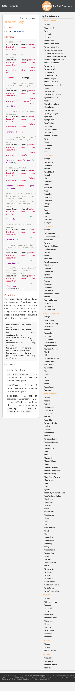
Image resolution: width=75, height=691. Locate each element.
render (48, 281)
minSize (48, 194)
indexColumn (50, 361)
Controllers (48, 226)
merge (47, 547)
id (46, 355)
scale (47, 207)
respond (48, 287)
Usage (47, 24)
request (48, 284)
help (47, 101)
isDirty (48, 518)
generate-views (51, 97)
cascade (48, 333)
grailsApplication (52, 262)
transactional (50, 650)
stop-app (48, 145)
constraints (50, 413)
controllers (49, 608)
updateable (50, 387)
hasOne (48, 505)
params (48, 274)
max (47, 184)
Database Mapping (51, 313)
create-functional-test (54, 53)
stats (47, 142)
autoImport (50, 320)
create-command (52, 43)
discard (48, 429)
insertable (49, 364)
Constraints (48, 155)
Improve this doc (27, 18)
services (48, 633)
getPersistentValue (53, 496)
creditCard (49, 172)
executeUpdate (51, 442)
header (48, 268)
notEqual (49, 197)
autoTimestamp (51, 323)
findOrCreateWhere (53, 470)
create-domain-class (53, 50)
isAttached (49, 515)
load (47, 531)
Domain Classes (50, 393)
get (46, 486)
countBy (48, 420)
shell (47, 139)
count (47, 417)
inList (47, 178)
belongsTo (49, 407)
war (46, 151)
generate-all (50, 91)
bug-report (49, 28)
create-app (49, 40)
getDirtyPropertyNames (55, 493)
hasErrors (49, 265)
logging (48, 627)
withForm (49, 306)
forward (48, 259)
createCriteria (51, 423)
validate (48, 572)
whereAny (49, 578)
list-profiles (50, 110)
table (47, 380)
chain (47, 243)
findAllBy (49, 458)
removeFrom (50, 562)
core (47, 611)
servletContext (51, 300)
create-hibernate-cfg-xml (55, 56)
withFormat (50, 309)
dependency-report (53, 85)
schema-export (51, 135)
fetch (47, 352)
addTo (47, 401)
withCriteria (50, 581)
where (47, 575)
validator (49, 219)
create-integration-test (54, 59)
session (48, 303)
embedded (49, 432)
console (48, 37)
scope (47, 297)
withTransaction (52, 591)
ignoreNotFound (52, 358)
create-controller (52, 47)
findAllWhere (50, 461)
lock (47, 534)
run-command (51, 129)
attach (48, 404)
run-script (49, 132)
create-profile (51, 69)
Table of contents (10, 6)
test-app (48, 148)
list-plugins (49, 107)
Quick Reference (50, 16)
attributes (49, 162)
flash (47, 255)
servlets (48, 637)
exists (47, 445)
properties (49, 553)
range (47, 203)
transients (49, 569)
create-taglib (50, 78)
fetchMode (49, 448)
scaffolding (49, 630)
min (46, 191)
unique (48, 213)
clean (47, 31)
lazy (46, 371)
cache (47, 330)
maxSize (48, 188)
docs (47, 88)
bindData (49, 240)
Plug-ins (46, 594)
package (48, 117)
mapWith (49, 537)
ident (47, 509)
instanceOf (49, 512)
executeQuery (51, 439)
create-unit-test (51, 82)
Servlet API (47, 654)
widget (48, 222)
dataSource (50, 614)
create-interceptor (52, 63)
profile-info (49, 123)
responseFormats (52, 293)
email (47, 175)
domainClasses (51, 617)
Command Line (49, 20)
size (46, 210)
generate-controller (53, 94)
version (48, 390)
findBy (48, 464)
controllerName (51, 246)
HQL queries (18, 31)
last (46, 521)
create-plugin (50, 66)
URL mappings (51, 602)
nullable (48, 200)
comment (49, 339)
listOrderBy (50, 527)
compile (48, 34)
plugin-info (49, 120)
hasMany (49, 502)
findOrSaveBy (50, 474)
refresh (48, 559)
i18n (47, 624)
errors (47, 252)
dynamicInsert (51, 345)
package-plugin (51, 113)
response (49, 290)
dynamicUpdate (51, 349)
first (47, 483)
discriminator (50, 342)
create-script (50, 72)
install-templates (52, 104)
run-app (48, 126)
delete (47, 426)
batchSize (49, 326)
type (47, 384)
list (46, 524)
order (47, 374)
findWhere (49, 480)
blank (47, 168)
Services (46, 640)
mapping (48, 543)
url (46, 216)
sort (46, 377)
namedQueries (51, 550)
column (48, 336)
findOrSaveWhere (52, 477)
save (47, 566)
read (47, 556)
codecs (48, 605)
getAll (47, 489)
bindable (48, 165)
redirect (48, 278)
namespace (50, 271)
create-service (51, 75)
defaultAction (51, 249)
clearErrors (49, 410)
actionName (50, 233)
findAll (48, 455)
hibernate (49, 621)
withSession (50, 588)
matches (48, 181)
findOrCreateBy (51, 467)
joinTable (49, 368)
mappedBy (49, 540)
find (46, 451)
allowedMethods (52, 236)
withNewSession (52, 585)
